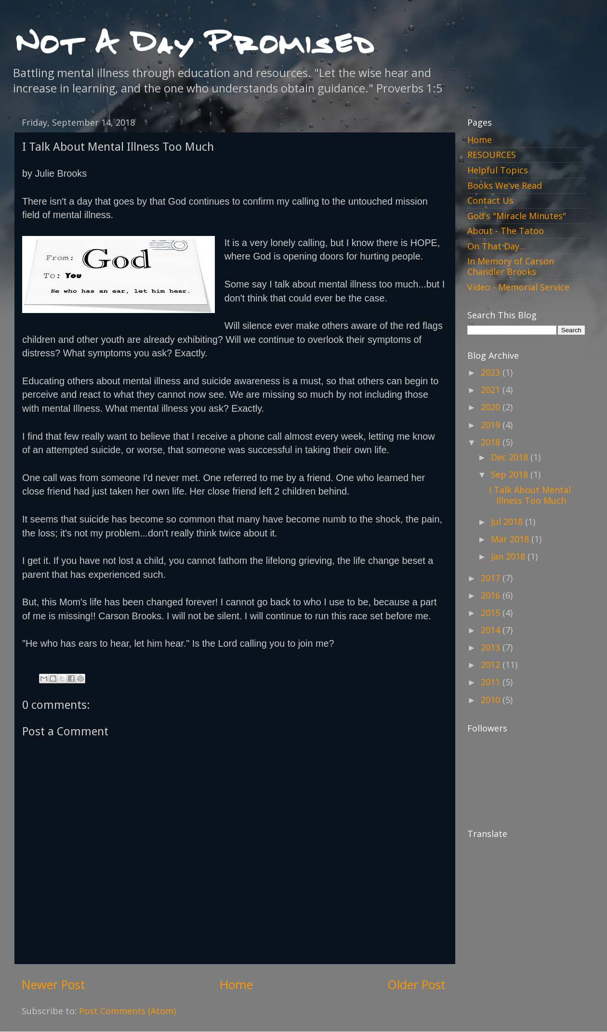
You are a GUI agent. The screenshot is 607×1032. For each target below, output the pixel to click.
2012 (491, 664)
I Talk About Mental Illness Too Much (530, 495)
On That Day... (496, 246)
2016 (491, 595)
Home (236, 984)
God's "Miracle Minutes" (516, 216)
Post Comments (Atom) (127, 1011)
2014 (491, 630)
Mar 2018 (511, 539)
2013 (491, 647)
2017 (491, 578)
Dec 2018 (510, 457)
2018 (491, 442)
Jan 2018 (509, 556)
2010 (491, 699)
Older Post (416, 984)
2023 (491, 372)
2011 (491, 682)
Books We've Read (504, 185)
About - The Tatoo (505, 230)
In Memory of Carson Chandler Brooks (510, 266)
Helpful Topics (497, 170)
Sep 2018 (510, 474)
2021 (491, 389)
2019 (491, 425)
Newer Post (53, 984)
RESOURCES (491, 154)
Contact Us (490, 200)
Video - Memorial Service (518, 287)
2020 (491, 407)
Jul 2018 (508, 521)
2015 (491, 612)
